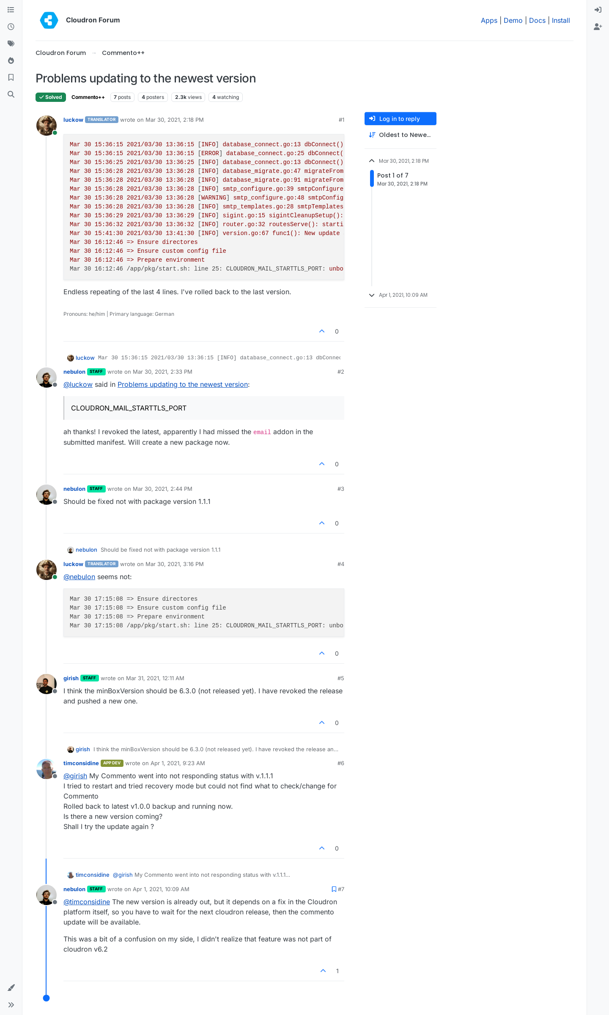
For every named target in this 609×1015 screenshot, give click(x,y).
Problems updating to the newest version (183, 384)
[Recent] (11, 27)
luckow (73, 119)
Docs (537, 20)
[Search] (11, 94)
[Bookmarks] (11, 78)
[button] (11, 988)
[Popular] (11, 61)
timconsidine (81, 763)
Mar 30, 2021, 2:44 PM (162, 488)
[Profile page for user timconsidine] (46, 769)
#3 (340, 488)
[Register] (598, 27)
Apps (489, 20)
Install (561, 20)
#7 (341, 889)
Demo (513, 20)
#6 (340, 763)
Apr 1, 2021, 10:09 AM (161, 889)
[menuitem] (598, 10)
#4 (340, 564)
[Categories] (11, 10)
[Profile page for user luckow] (46, 125)
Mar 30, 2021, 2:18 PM (174, 119)
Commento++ (88, 97)
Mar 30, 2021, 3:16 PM (174, 564)
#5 (340, 678)
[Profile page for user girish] (46, 684)
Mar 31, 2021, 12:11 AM (155, 678)
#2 (340, 371)
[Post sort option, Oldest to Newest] (400, 135)
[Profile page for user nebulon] (46, 377)
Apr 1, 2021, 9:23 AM (178, 763)
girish (71, 678)
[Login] (598, 10)
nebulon (74, 371)
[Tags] (11, 44)
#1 (341, 119)
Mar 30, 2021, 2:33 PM (162, 371)
